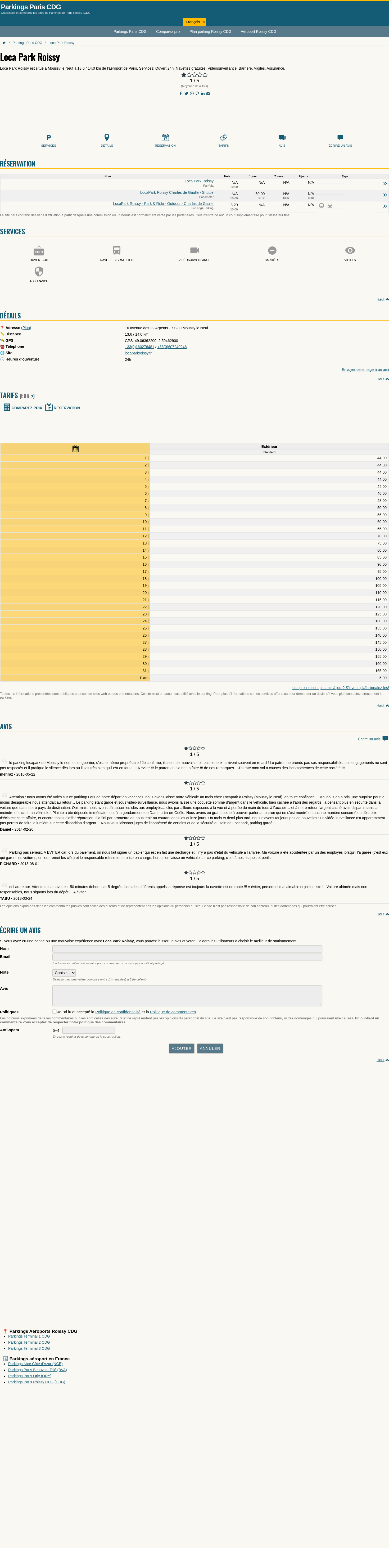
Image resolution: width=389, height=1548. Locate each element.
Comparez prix (168, 31)
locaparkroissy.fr (138, 353)
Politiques (9, 1014)
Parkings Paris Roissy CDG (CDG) (36, 1385)
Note (4, 972)
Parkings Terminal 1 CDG (29, 1339)
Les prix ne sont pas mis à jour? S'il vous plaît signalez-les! (340, 688)
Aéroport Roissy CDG (259, 31)
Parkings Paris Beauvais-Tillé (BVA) (37, 1372)
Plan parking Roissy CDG (210, 31)
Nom (4, 948)
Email (5, 957)
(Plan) (26, 328)
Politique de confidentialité (118, 1014)
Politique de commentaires (173, 1014)
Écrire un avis (373, 739)
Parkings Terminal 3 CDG (29, 1351)
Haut (381, 299)
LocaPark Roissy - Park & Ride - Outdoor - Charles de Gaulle (163, 203)
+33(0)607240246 (172, 347)
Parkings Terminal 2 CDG (29, 1345)
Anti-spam (9, 1032)
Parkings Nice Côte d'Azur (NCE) (35, 1366)
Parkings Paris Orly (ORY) (29, 1378)
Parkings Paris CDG (31, 7)
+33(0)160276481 (139, 347)
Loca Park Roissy (61, 43)
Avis (4, 988)
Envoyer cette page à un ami (365, 369)
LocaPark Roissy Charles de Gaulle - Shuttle (177, 192)
